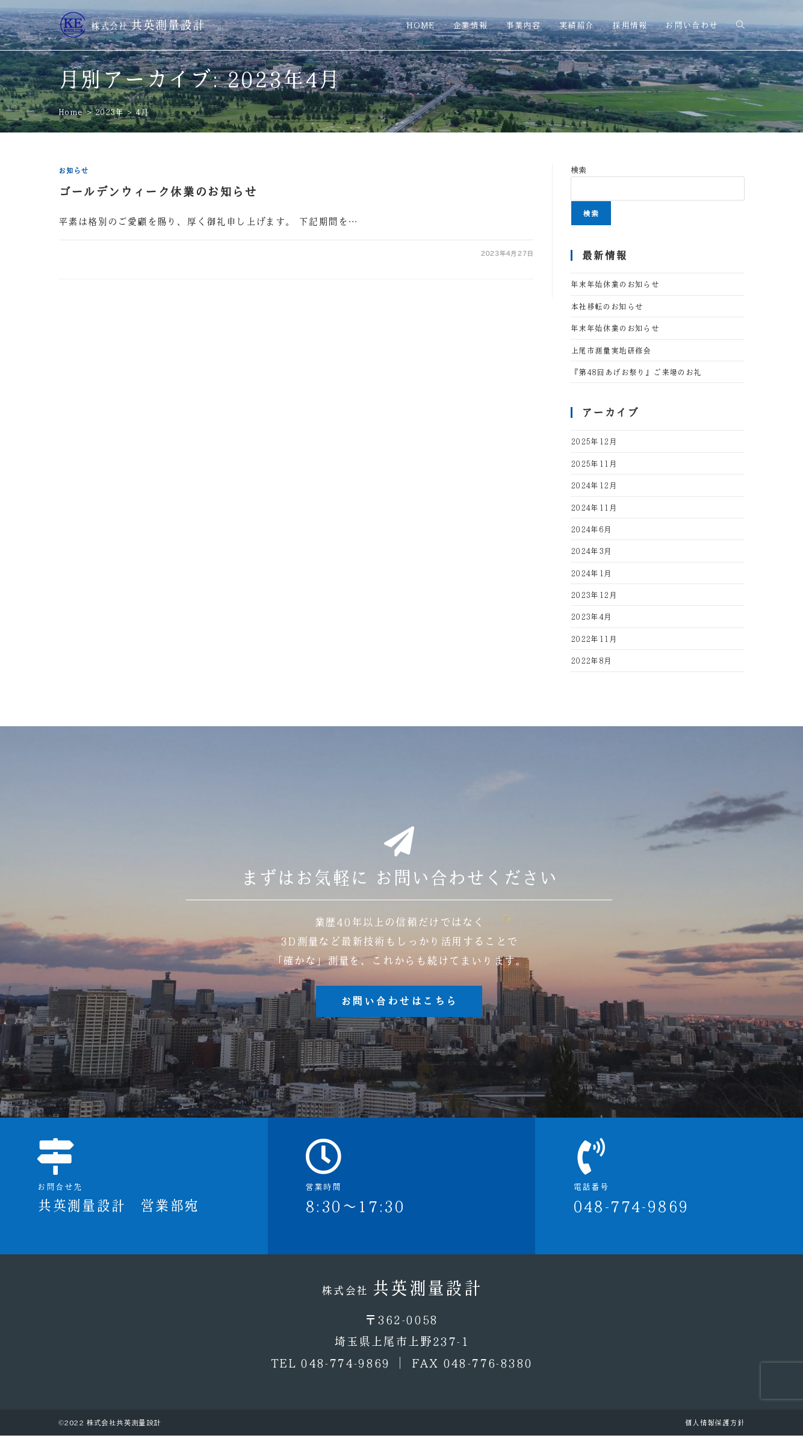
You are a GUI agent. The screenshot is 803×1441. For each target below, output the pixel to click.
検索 (579, 169)
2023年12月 (594, 595)
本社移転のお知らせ (607, 306)
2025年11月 (594, 463)
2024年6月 (591, 529)
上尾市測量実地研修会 (611, 350)
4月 (142, 112)
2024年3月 (591, 551)
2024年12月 (594, 485)
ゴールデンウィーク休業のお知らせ (157, 191)
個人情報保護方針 (715, 1427)
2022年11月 (594, 639)
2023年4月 (591, 616)
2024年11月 (594, 507)
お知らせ (73, 170)
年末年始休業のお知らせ (615, 284)
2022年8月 (591, 660)
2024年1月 (591, 573)
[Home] (70, 112)
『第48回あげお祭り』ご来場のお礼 (636, 372)
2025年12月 (594, 441)
